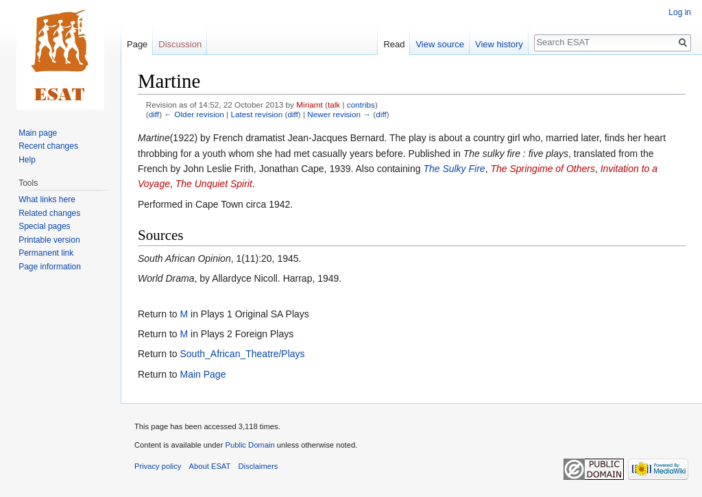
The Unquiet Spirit (214, 183)
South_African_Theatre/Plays (242, 353)
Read (393, 44)
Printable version (49, 240)
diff (154, 114)
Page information (50, 266)
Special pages (44, 226)
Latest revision (256, 114)
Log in (679, 12)
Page (137, 44)
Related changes (49, 213)
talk (334, 104)
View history (499, 44)
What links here (47, 199)
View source (439, 44)
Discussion (180, 44)
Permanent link (46, 253)
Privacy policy (157, 466)
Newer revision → (339, 114)
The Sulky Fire (454, 168)
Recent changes (48, 146)
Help (27, 160)
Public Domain (249, 445)
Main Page (203, 374)
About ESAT (210, 466)
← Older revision (194, 114)
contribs (361, 104)
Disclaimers (258, 466)
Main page (38, 133)
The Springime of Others (542, 168)
